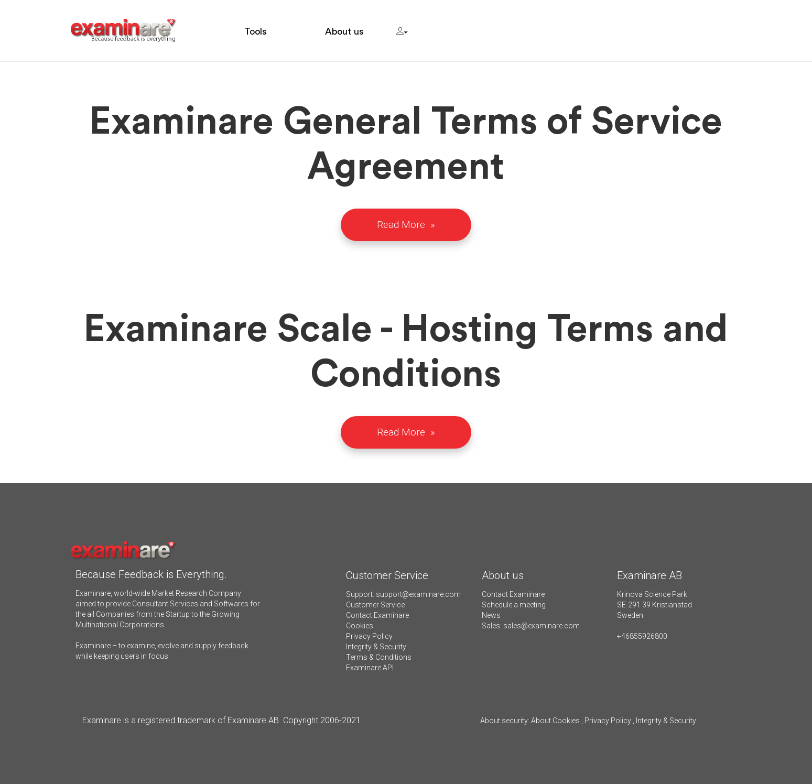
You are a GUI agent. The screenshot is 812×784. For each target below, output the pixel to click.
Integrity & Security (376, 647)
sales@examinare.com (541, 626)
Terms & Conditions (379, 657)
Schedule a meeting (514, 605)
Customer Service (375, 605)
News (491, 615)
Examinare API (370, 667)
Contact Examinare (377, 615)
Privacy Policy (369, 636)
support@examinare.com (418, 594)
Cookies (359, 626)
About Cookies (555, 720)
